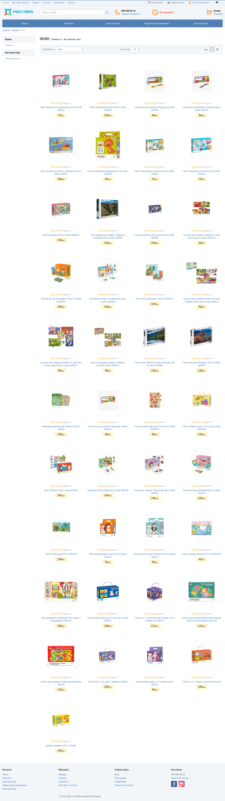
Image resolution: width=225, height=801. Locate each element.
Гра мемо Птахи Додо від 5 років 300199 (107, 490)
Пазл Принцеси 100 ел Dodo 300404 (61, 235)
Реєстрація (120, 778)
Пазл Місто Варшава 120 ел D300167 (155, 298)
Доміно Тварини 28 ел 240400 (61, 745)
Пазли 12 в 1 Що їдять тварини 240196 (108, 681)
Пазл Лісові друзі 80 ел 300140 (60, 554)
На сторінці (125, 49)
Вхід (117, 774)
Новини (35, 3)
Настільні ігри (11, 58)
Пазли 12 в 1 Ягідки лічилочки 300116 (201, 681)
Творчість (7, 778)
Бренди (5, 3)
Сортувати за (48, 49)
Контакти (46, 3)
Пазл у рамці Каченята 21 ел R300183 (201, 554)
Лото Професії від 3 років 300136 (61, 490)
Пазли (8, 45)
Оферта (71, 3)
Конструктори (9, 781)
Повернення (59, 3)
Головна (6, 30)
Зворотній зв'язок (180, 778)
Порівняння (121, 781)
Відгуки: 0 (67, 103)
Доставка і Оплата (20, 3)
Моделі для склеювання (14, 785)
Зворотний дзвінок (130, 14)
